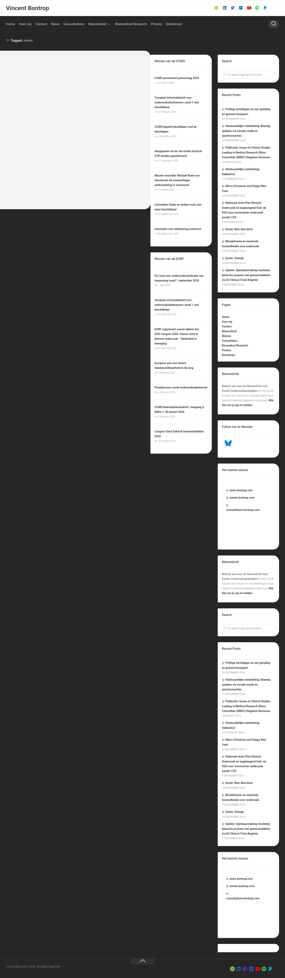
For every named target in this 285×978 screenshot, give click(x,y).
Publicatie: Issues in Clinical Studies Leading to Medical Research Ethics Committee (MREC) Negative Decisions (246, 152)
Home (10, 24)
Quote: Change (234, 258)
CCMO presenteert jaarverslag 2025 (177, 78)
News (55, 24)
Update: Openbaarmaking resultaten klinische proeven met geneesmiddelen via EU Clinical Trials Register (246, 275)
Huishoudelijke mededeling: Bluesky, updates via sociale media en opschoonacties (246, 130)
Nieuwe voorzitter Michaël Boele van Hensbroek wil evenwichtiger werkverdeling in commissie (177, 180)
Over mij (25, 24)
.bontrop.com (241, 490)
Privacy (156, 24)
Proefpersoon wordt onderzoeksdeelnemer (181, 387)
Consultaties (230, 340)
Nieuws (226, 336)
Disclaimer (174, 24)
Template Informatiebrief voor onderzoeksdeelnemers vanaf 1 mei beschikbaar (177, 102)
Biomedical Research (131, 24)
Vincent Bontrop (27, 8)
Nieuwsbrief (97, 24)
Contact (41, 24)
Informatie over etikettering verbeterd (178, 229)
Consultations (74, 24)
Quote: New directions (239, 229)
